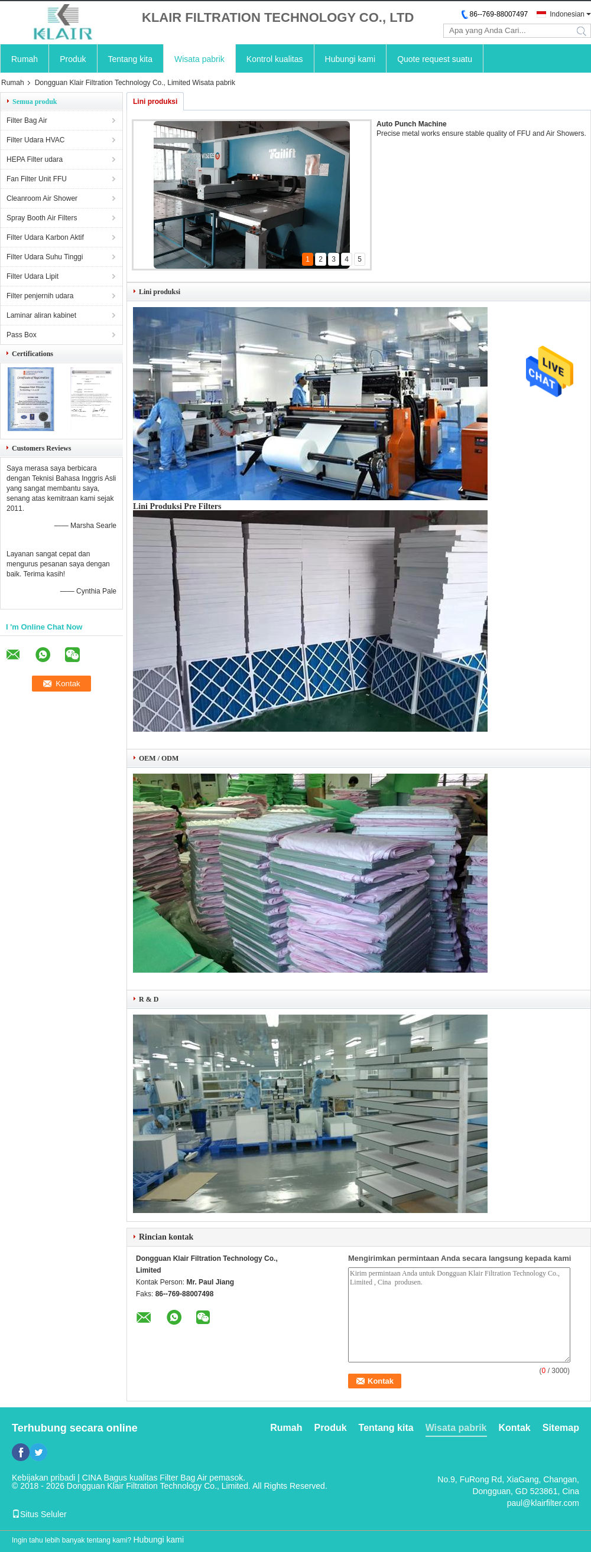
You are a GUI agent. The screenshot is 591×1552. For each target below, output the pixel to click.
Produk (73, 59)
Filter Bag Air (27, 120)
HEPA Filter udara (35, 159)
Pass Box (22, 335)
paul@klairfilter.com (543, 1503)
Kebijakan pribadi (43, 1477)
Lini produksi (155, 101)
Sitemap (561, 1428)
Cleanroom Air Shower (42, 198)
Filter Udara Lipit (33, 276)
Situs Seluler (39, 1514)
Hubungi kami (350, 59)
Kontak (515, 1428)
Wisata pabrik (199, 59)
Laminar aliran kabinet (41, 315)
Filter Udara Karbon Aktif (45, 237)
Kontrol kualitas (274, 59)
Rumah (24, 59)
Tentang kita (130, 59)
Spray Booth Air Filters (42, 218)
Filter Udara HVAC (35, 140)
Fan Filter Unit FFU (37, 179)
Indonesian (567, 14)
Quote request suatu (434, 59)
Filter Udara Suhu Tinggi (45, 257)
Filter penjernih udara (40, 296)
